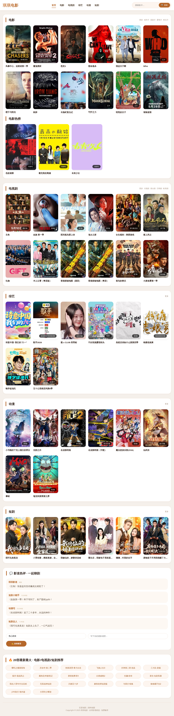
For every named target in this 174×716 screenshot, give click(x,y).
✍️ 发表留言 (16, 644)
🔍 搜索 (164, 5)
